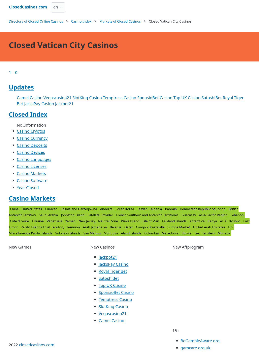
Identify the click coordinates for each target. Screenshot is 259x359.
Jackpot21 (64, 103)
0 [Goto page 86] (16, 72)
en (55, 7)
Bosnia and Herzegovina (79, 209)
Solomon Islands (68, 233)
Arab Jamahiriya (95, 227)
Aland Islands (131, 233)
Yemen (70, 221)
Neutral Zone (108, 221)
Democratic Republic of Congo (203, 209)
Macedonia (170, 233)
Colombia (152, 233)
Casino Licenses (32, 166)
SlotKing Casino (87, 97)
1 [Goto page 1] (10, 72)
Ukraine (38, 221)
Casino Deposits (32, 145)
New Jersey (87, 221)
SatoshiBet (212, 97)
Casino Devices (31, 152)
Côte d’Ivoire (20, 221)
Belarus (116, 227)
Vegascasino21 (57, 97)
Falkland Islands (174, 221)
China (15, 209)
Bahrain (171, 209)
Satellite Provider (101, 215)
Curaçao (51, 209)
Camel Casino (30, 97)
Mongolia (111, 233)
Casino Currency (32, 138)
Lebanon (237, 215)
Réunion (74, 227)
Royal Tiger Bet (113, 271)
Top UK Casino (187, 97)
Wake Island (130, 221)
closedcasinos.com (36, 345)
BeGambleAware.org (200, 340)
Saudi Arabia (49, 215)
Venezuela (55, 221)
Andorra (106, 209)
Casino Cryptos (31, 131)
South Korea (125, 209)
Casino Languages (34, 159)
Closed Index (28, 114)
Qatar (129, 227)
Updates (21, 87)
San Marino (92, 233)
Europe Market (179, 227)
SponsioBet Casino (155, 97)
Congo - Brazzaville (150, 227)
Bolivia (187, 233)
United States (32, 209)
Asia (223, 221)
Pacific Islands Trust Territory (43, 227)
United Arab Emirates (209, 227)
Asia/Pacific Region (213, 215)
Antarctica (197, 221)
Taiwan (142, 209)
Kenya (213, 221)
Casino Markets (31, 173)
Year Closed (28, 187)
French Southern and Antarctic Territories (147, 215)
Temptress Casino (120, 97)
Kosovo (235, 221)
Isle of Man (151, 221)
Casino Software (32, 180)
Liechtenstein (204, 233)
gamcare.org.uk (195, 348)
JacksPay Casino (39, 103)
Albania (157, 209)
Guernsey (189, 215)
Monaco (224, 233)
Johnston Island (73, 215)
